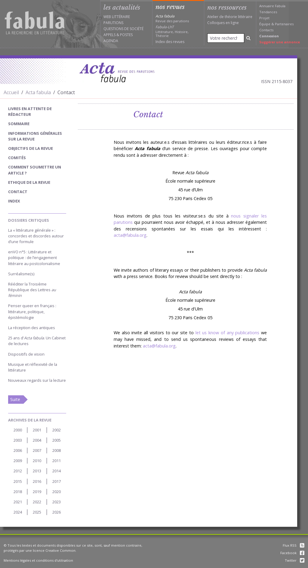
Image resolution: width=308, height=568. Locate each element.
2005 (56, 440)
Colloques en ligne (223, 22)
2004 (37, 440)
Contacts (266, 30)
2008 (56, 450)
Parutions (113, 22)
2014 (56, 471)
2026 (56, 512)
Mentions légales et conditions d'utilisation (38, 560)
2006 (18, 450)
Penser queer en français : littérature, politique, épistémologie (32, 311)
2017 (56, 481)
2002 (56, 430)
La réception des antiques (31, 327)
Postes (126, 34)
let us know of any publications (228, 332)
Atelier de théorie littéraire (229, 16)
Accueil (11, 92)
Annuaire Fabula (272, 6)
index (14, 201)
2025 (37, 512)
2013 (37, 471)
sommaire (18, 123)
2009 (18, 460)
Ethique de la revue (29, 182)
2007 (37, 450)
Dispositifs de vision (26, 354)
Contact (17, 191)
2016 (37, 481)
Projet (264, 18)
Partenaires (284, 24)
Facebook (292, 553)
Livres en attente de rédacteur (30, 111)
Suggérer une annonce (279, 42)
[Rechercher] (248, 38)
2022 (37, 502)
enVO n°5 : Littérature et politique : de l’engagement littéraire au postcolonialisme (34, 257)
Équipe (264, 24)
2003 (18, 440)
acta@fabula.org (130, 235)
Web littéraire (116, 16)
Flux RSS (293, 545)
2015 (18, 481)
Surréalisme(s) (21, 273)
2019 (37, 491)
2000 (18, 430)
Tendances (268, 12)
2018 (18, 491)
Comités (17, 157)
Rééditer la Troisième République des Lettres (32, 289)
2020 (56, 491)
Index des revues (170, 41)
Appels (109, 34)
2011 (56, 460)
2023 (56, 502)
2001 (37, 430)
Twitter (294, 560)
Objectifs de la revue (30, 148)
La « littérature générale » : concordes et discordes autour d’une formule (36, 235)
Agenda (110, 40)
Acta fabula (38, 92)
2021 (18, 502)
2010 (37, 460)
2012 (18, 471)
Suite (15, 399)
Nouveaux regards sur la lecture (37, 380)
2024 (18, 512)
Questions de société (123, 28)
